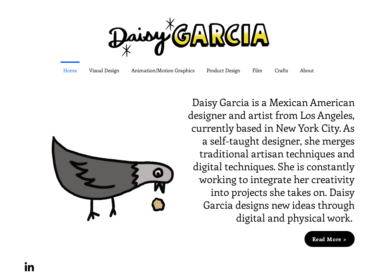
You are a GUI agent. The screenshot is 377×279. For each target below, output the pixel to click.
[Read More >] (330, 239)
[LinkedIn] (29, 266)
